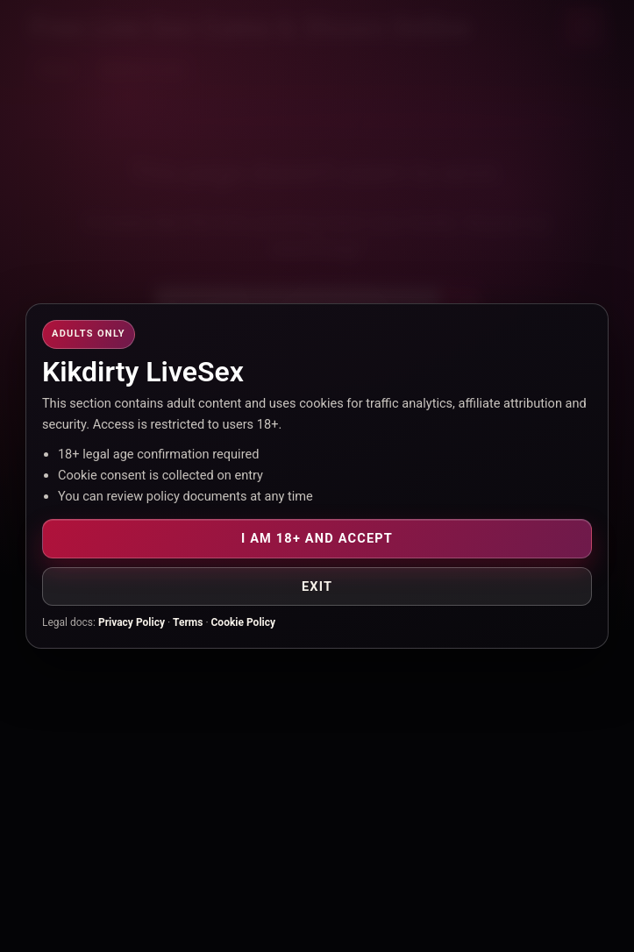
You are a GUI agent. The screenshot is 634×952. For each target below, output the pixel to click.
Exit (317, 586)
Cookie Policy (243, 622)
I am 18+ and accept (317, 538)
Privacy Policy (131, 622)
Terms (188, 622)
